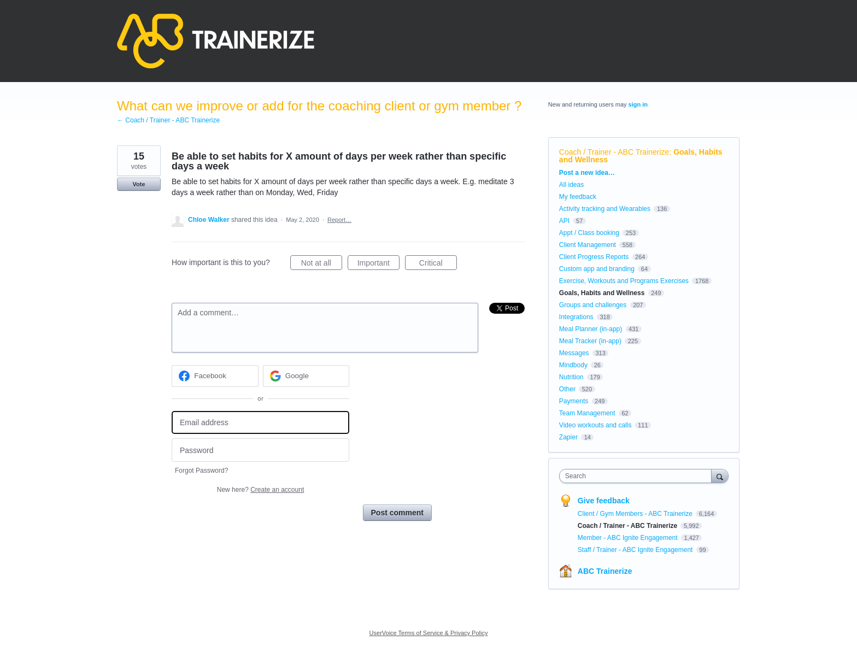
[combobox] (638, 476)
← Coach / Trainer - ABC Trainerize (168, 120)
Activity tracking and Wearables (604, 209)
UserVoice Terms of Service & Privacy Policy (428, 633)
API (564, 221)
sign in (638, 104)
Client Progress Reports (594, 257)
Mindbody (573, 365)
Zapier (568, 437)
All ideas (571, 185)
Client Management (587, 245)
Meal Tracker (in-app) (590, 341)
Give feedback (604, 500)
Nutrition (571, 377)
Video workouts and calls (595, 425)
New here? (260, 490)
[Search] (720, 476)
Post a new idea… (587, 173)
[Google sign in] (306, 376)
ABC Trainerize (605, 571)
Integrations (576, 317)
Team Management (587, 413)
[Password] (260, 450)
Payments (573, 401)
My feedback (577, 197)
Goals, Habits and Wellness (602, 293)
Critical (438, 264)
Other (567, 389)
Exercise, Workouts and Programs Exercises (624, 281)
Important (378, 264)
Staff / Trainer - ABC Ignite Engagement (636, 550)
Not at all (321, 264)
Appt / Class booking (589, 233)
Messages (574, 353)
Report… (339, 219)
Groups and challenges (592, 305)
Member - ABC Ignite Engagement (628, 538)
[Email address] (260, 422)
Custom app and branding (597, 269)
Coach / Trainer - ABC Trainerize (614, 152)
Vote (138, 184)
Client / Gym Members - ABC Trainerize (636, 514)
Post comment (397, 512)
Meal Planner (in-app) (590, 329)
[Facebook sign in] (215, 376)
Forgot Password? (201, 470)
